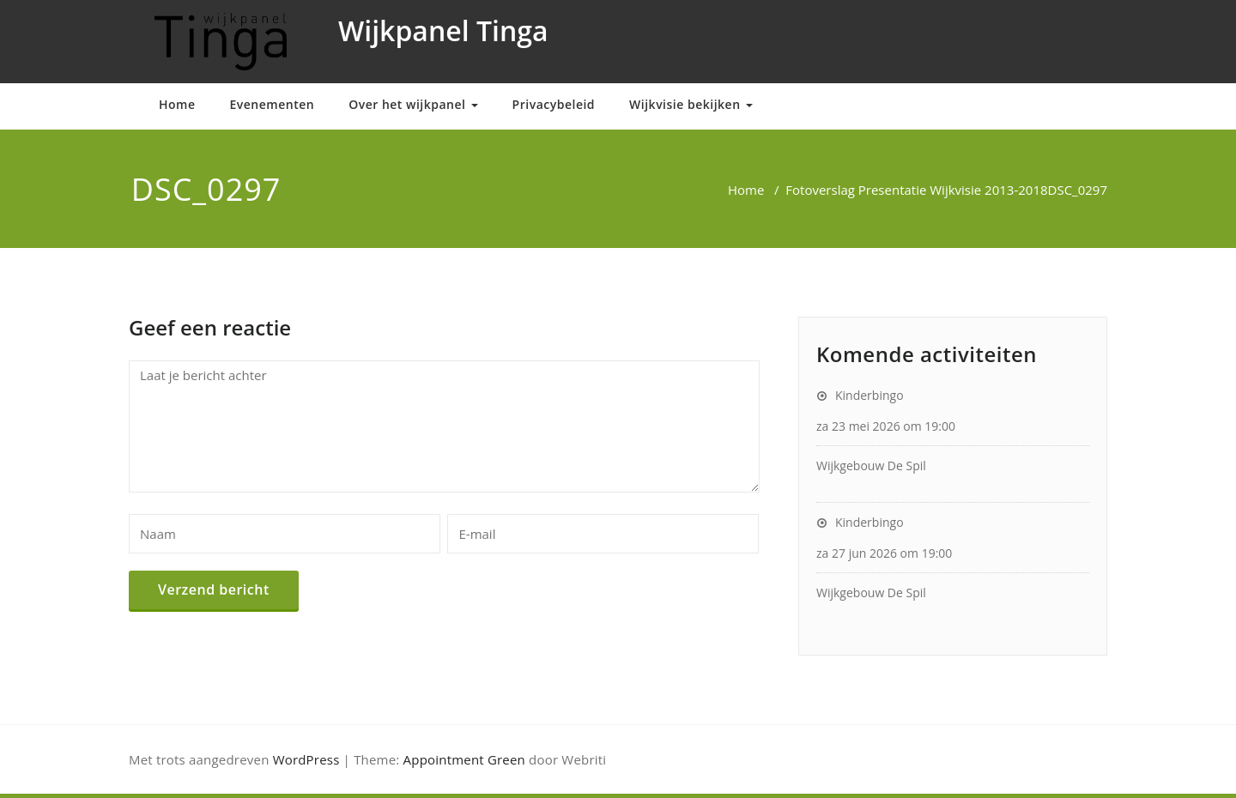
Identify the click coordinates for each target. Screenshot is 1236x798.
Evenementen (272, 104)
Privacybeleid (553, 104)
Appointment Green (464, 759)
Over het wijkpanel (412, 104)
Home (177, 104)
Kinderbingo (869, 395)
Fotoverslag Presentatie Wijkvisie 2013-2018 (916, 189)
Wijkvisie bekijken (691, 104)
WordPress (306, 759)
